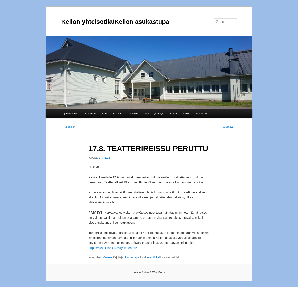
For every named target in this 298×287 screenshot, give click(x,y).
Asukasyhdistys (154, 113)
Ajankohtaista (70, 113)
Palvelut (133, 113)
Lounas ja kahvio (112, 113)
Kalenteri (90, 113)
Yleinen (107, 257)
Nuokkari (201, 113)
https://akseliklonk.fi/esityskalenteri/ (113, 248)
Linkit (186, 113)
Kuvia (173, 113)
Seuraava (229, 127)
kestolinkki (153, 257)
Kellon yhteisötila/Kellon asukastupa (115, 21)
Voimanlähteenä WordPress (149, 272)
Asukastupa (132, 257)
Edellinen (68, 127)
